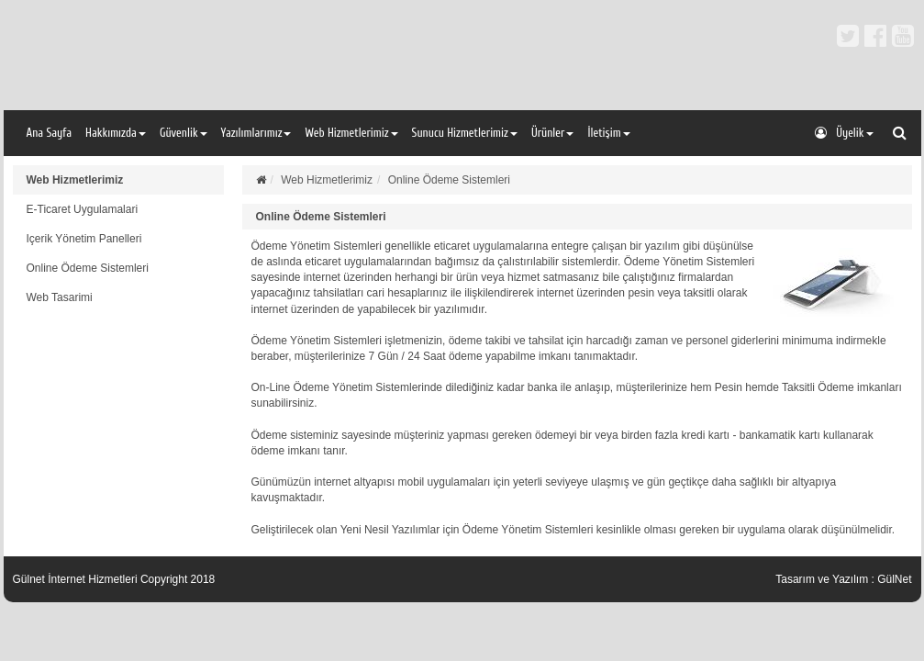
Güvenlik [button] (183, 133)
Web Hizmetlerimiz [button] (351, 133)
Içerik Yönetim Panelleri (84, 238)
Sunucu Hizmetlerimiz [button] (465, 133)
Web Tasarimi (60, 297)
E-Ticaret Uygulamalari (83, 209)
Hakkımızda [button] (115, 133)
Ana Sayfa (49, 133)
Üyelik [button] (844, 133)
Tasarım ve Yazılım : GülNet (843, 579)
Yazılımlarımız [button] (256, 133)
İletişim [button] (608, 133)
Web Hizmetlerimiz (75, 180)
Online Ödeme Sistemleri (88, 268)
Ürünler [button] (552, 133)
